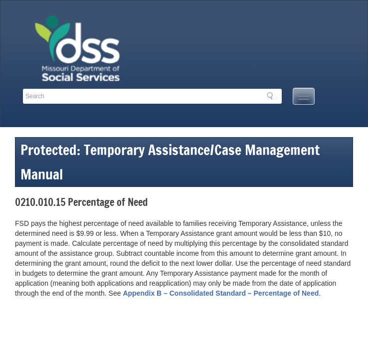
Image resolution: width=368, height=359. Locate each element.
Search (273, 96)
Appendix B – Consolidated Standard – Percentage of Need (221, 293)
